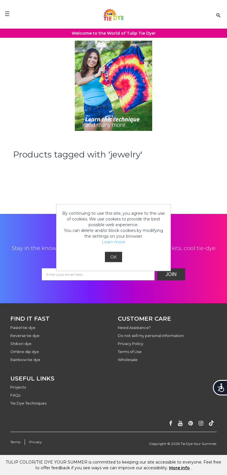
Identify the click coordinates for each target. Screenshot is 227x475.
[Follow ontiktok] (211, 423)
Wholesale (128, 359)
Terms (15, 442)
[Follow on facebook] (170, 423)
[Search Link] (218, 15)
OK (113, 256)
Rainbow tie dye (25, 359)
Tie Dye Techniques (28, 403)
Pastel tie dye (23, 327)
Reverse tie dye (25, 335)
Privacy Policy (130, 343)
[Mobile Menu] (7, 14)
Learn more (113, 241)
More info (179, 467)
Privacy (35, 442)
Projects (18, 387)
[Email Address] (98, 274)
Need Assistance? (134, 327)
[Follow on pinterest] (190, 423)
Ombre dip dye (24, 351)
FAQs (15, 395)
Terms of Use (130, 351)
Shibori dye (21, 343)
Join (171, 274)
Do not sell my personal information (151, 335)
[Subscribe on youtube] (180, 423)
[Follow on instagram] (201, 423)
